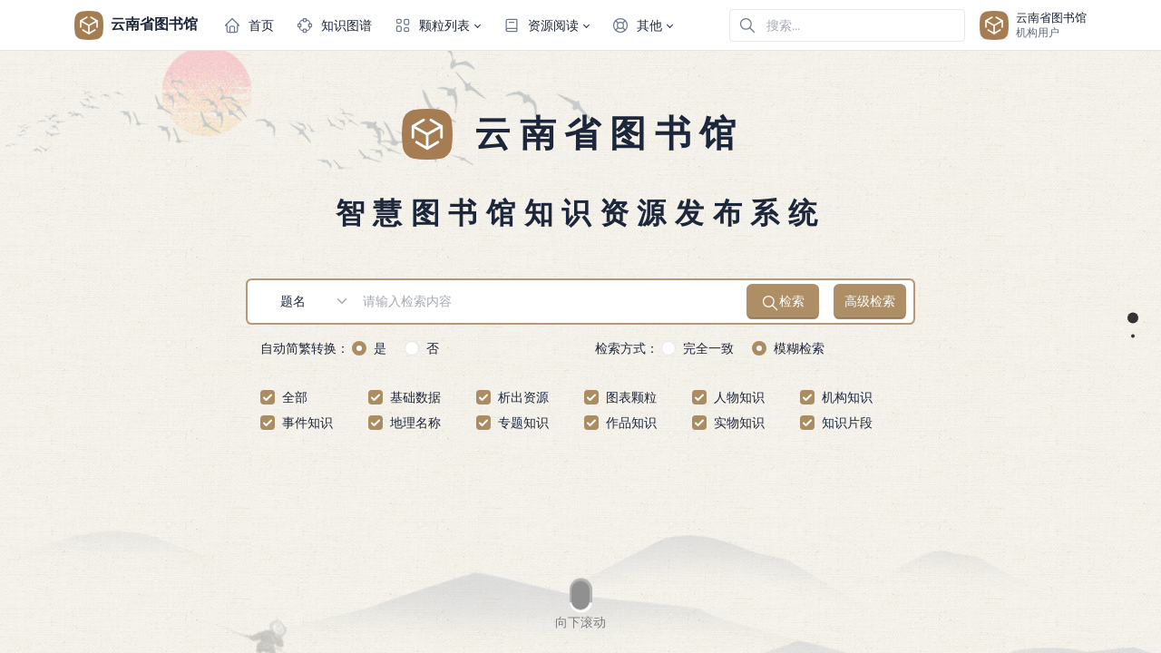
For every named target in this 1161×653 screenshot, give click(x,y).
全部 (294, 397)
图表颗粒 (631, 397)
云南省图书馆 (136, 25)
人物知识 (739, 397)
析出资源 (523, 397)
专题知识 (523, 422)
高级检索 (869, 301)
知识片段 (847, 422)
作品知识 (631, 422)
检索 (783, 302)
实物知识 (739, 422)
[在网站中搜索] (847, 25)
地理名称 (415, 422)
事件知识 (307, 422)
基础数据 (415, 397)
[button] (437, 25)
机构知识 (847, 397)
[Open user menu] (1033, 25)
